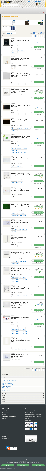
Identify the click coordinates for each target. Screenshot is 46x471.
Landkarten (4, 379)
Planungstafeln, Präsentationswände (9, 380)
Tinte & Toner (3, 7)
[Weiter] (44, 36)
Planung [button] (23, 377)
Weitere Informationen (7, 442)
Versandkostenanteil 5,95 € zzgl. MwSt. (33, 414)
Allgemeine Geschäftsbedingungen (9, 416)
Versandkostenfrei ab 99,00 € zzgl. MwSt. (33, 416)
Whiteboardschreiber (6, 387)
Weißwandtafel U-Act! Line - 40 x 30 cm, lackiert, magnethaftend (20, 303)
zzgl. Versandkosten (40, 107)
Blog (3, 443)
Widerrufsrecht (5, 412)
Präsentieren (12, 7)
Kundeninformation (6, 410)
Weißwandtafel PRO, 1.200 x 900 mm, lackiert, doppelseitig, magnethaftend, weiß (20, 340)
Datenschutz (10, 468)
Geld (2, 10)
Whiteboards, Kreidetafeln (7, 386)
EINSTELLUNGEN (23, 465)
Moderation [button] (23, 395)
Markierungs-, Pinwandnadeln (8, 384)
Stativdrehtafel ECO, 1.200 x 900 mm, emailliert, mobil (20, 269)
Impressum (2, 468)
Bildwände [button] (23, 401)
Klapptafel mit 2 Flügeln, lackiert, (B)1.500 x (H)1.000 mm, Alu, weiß (20, 189)
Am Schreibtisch (36, 7)
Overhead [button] (23, 393)
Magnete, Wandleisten (6, 390)
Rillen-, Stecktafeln (5, 382)
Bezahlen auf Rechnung (30, 412)
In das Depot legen (37, 49)
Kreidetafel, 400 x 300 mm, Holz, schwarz (19, 120)
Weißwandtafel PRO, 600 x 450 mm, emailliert (20, 317)
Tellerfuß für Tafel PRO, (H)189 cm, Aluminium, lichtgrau (20, 237)
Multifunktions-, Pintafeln (7, 383)
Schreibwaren (29, 7)
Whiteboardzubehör (6, 389)
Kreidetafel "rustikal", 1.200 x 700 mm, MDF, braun (21, 105)
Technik (21, 7)
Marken (37, 12)
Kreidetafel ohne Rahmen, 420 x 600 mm (20, 40)
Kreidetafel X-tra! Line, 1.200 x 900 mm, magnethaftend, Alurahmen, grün (21, 205)
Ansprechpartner (5, 438)
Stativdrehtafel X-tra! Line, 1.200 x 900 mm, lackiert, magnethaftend (20, 253)
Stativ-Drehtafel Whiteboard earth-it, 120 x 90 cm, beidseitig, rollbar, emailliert (20, 91)
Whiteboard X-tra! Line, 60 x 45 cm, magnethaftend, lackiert (20, 355)
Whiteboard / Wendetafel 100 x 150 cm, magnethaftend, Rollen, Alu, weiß (20, 174)
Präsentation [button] (23, 397)
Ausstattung (17, 7)
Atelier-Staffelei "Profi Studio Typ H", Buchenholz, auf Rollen (20, 58)
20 (41, 33)
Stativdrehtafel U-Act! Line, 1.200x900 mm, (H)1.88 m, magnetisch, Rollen (20, 287)
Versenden (41, 7)
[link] (12, 449)
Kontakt (3, 440)
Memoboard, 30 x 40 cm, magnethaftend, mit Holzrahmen (19, 221)
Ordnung (25, 7)
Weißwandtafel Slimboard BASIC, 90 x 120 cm (20, 158)
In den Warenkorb (38, 47)
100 (43, 33)
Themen (40, 12)
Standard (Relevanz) (11, 33)
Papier (8, 7)
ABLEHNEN (8, 465)
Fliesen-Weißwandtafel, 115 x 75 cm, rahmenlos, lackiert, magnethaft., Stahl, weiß (20, 75)
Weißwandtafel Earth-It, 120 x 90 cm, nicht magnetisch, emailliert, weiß (20, 136)
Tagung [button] (23, 399)
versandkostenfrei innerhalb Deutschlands (38, 60)
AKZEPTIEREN (38, 465)
